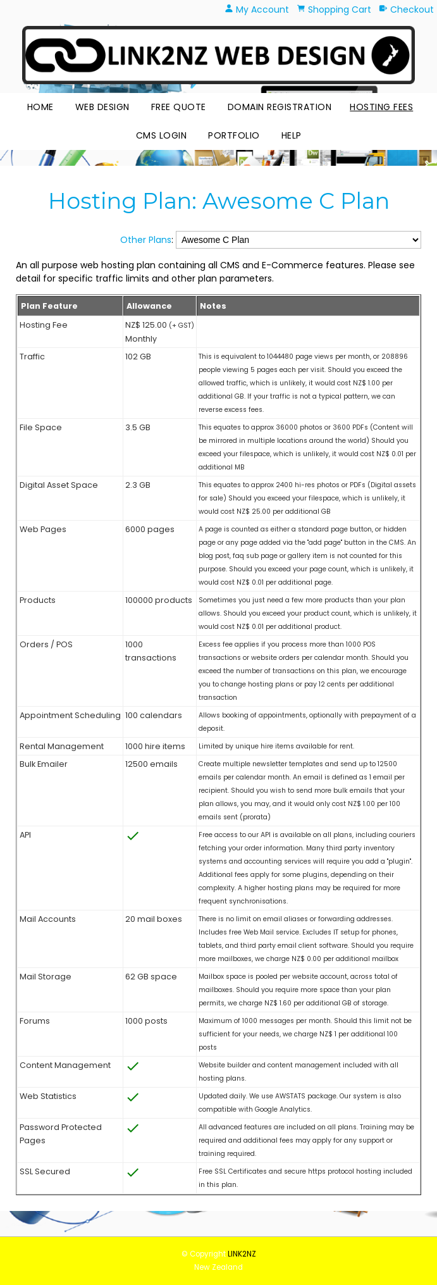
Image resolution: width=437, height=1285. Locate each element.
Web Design (102, 107)
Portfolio (234, 135)
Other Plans (145, 239)
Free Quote (178, 107)
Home (40, 107)
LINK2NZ (242, 1254)
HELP (291, 135)
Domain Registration (280, 107)
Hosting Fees (381, 107)
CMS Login (161, 135)
